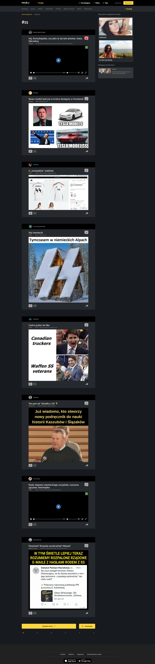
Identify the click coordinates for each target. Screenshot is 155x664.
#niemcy (45, 173)
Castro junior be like (39, 325)
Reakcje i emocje (69, 9)
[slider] (47, 73)
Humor (33, 9)
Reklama (71, 654)
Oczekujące (85, 3)
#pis (52, 406)
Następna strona (48, 626)
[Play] (31, 72)
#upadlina (40, 43)
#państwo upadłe (55, 43)
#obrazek (42, 548)
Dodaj (41, 3)
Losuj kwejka (87, 626)
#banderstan (47, 43)
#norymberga (55, 490)
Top (106, 3)
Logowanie (118, 3)
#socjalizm (48, 490)
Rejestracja (128, 3)
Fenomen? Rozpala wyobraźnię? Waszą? (50, 546)
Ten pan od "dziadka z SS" (43, 403)
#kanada (42, 327)
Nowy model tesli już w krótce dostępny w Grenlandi (56, 99)
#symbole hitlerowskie (66, 43)
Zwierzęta (25, 9)
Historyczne (32, 406)
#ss (36, 43)
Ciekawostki (49, 9)
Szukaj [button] (129, 9)
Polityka (58, 9)
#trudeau (52, 327)
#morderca (64, 548)
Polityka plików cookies (94, 654)
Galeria (40, 9)
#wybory (45, 406)
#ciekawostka (49, 548)
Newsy (79, 9)
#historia (40, 406)
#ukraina (47, 327)
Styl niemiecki (36, 232)
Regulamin (80, 654)
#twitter (59, 548)
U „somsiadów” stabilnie (41, 170)
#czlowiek (42, 490)
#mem (41, 173)
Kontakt (62, 654)
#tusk (49, 406)
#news (54, 548)
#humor (37, 173)
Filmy (97, 3)
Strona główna (27, 14)
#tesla (37, 101)
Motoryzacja (88, 9)
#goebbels (51, 173)
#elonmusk (42, 101)
